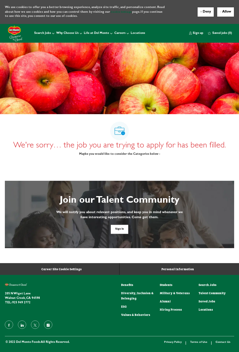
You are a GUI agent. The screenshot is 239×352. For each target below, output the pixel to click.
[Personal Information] (178, 269)
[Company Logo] (14, 33)
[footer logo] (16, 284)
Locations (138, 33)
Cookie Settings (121, 11)
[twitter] (35, 325)
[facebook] (9, 325)
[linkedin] (22, 325)
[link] (196, 33)
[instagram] (48, 325)
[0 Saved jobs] (220, 33)
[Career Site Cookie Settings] (61, 269)
